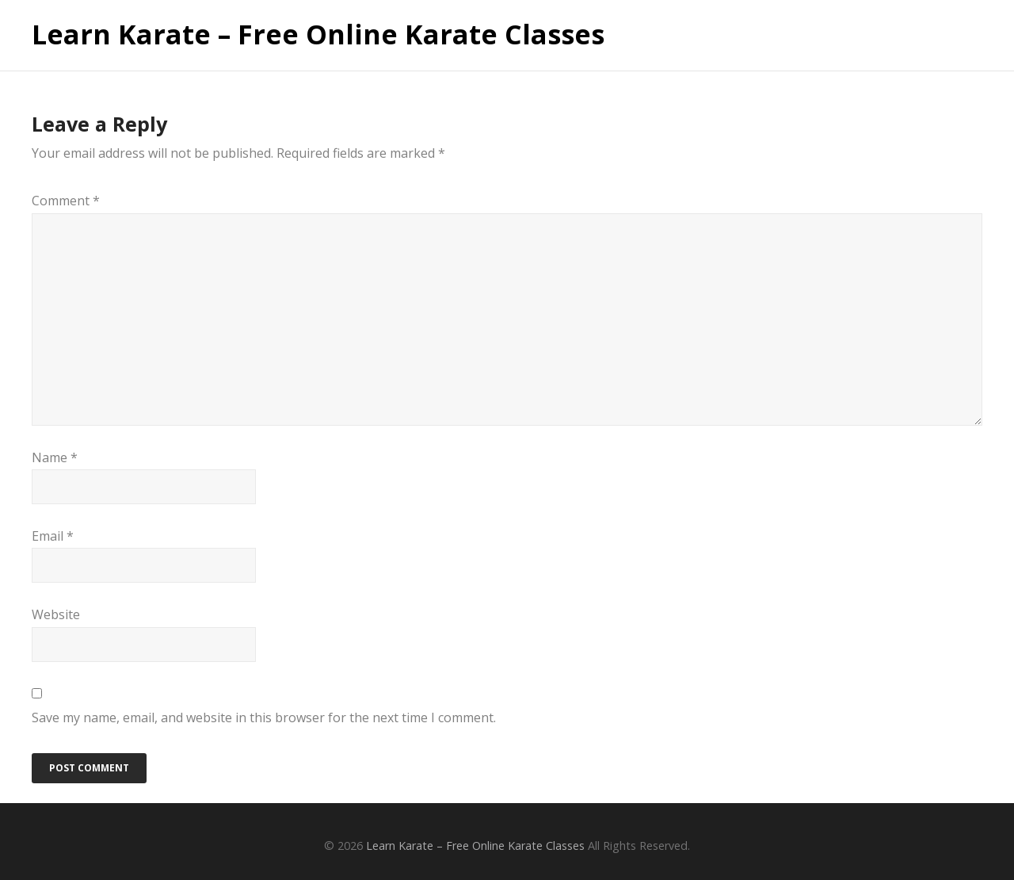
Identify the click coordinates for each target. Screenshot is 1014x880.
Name (55, 457)
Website (56, 614)
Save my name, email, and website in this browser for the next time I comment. (264, 717)
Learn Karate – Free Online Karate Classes (318, 34)
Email (53, 536)
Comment (66, 200)
